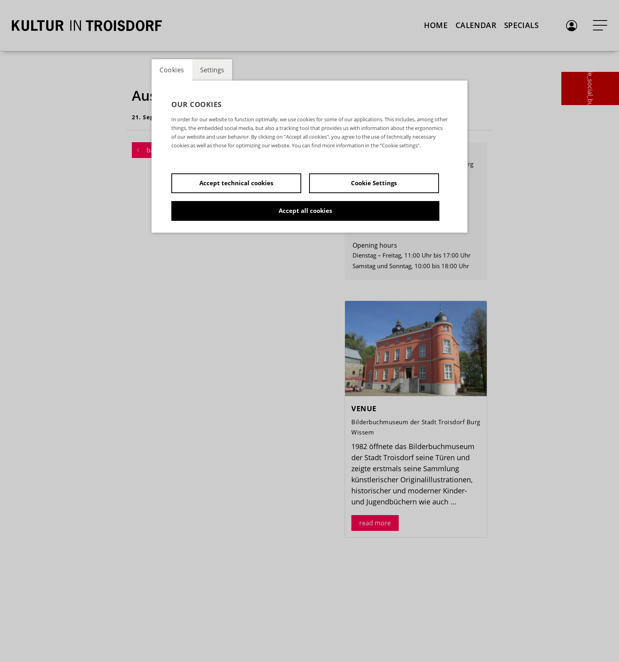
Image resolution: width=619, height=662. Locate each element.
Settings (212, 70)
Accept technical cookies (236, 183)
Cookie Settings (374, 183)
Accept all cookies (305, 210)
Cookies (171, 70)
